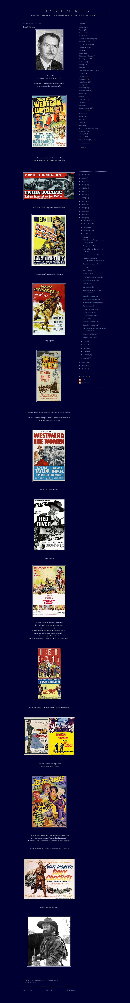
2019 (83, 195)
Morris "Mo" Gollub (90, 334)
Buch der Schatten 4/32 (91, 255)
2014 (83, 211)
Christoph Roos (65, 11)
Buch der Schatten (85, 44)
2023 (83, 181)
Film (80, 67)
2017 (83, 201)
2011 (83, 362)
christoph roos (84, 383)
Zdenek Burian (84, 140)
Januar (86, 358)
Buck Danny (87, 318)
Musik (81, 93)
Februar (86, 355)
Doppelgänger (83, 59)
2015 (83, 208)
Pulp (80, 102)
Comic (81, 53)
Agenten (82, 33)
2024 (83, 178)
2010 (83, 365)
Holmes (81, 73)
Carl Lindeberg (84, 47)
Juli (85, 237)
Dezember (87, 220)
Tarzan (81, 114)
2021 (83, 188)
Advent (81, 30)
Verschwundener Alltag (86, 128)
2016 (83, 204)
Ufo (80, 122)
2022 (83, 185)
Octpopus (82, 99)
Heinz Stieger (87, 270)
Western (33, 982)
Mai (85, 345)
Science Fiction (84, 108)
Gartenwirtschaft (88, 306)
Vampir (81, 125)
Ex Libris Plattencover (90, 274)
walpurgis (82, 131)
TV (80, 119)
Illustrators (82, 79)
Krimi (81, 85)
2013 (83, 214)
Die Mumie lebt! (88, 287)
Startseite (49, 990)
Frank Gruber (87, 284)
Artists (81, 36)
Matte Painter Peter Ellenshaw (93, 303)
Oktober (86, 227)
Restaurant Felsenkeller (91, 309)
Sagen (81, 105)
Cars (80, 50)
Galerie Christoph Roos (87, 70)
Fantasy (81, 65)
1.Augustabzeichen (89, 246)
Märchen (82, 88)
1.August (82, 27)
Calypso (85, 267)
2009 (83, 369)
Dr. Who (82, 62)
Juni (85, 341)
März (85, 351)
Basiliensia (82, 41)
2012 (83, 218)
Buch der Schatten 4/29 (91, 296)
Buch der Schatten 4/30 (91, 280)
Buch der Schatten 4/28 (91, 322)
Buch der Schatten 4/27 (91, 325)
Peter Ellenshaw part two (91, 299)
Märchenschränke (85, 91)
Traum (81, 117)
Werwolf (82, 134)
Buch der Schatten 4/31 (91, 264)
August (86, 234)
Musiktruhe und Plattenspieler (93, 277)
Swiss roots (83, 111)
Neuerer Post (27, 990)
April (85, 348)
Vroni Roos (83, 380)
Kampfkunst (83, 82)
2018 (83, 198)
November (87, 224)
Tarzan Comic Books (90, 337)
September (87, 230)
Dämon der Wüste (85, 56)
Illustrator (82, 76)
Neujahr (81, 96)
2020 (83, 191)
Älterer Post (71, 990)
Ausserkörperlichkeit (86, 39)
